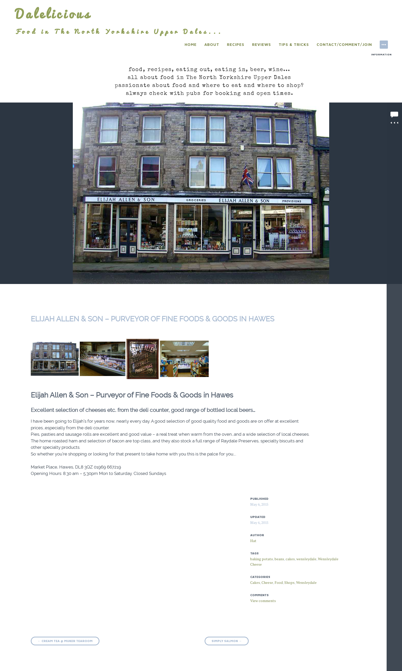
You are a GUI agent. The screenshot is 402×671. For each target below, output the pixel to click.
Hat (253, 540)
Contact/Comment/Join (344, 44)
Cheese (267, 582)
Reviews (261, 44)
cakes (290, 558)
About (211, 44)
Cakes (255, 582)
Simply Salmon (227, 641)
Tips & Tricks (294, 44)
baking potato (261, 558)
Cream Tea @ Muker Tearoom (65, 641)
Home (191, 44)
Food (279, 582)
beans (279, 558)
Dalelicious (53, 14)
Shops (289, 582)
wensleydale (306, 558)
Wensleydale (306, 582)
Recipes (235, 44)
